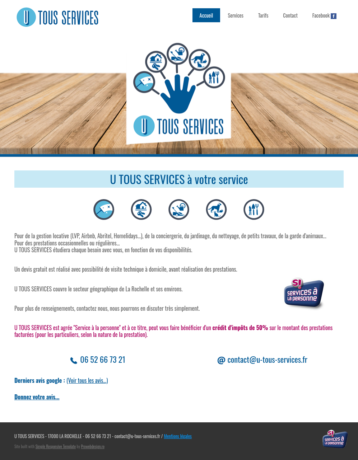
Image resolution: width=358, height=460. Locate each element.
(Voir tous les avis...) (87, 380)
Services (235, 15)
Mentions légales (177, 436)
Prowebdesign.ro (92, 446)
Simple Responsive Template (56, 446)
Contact (290, 15)
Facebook (324, 15)
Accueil (206, 15)
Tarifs (263, 15)
